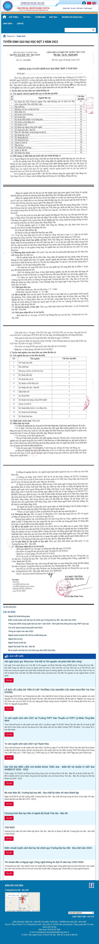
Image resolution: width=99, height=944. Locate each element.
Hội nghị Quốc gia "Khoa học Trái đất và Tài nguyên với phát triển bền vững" (43, 661)
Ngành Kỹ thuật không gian (19, 616)
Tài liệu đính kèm (9, 607)
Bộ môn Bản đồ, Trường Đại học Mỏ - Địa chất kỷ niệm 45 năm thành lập (42, 792)
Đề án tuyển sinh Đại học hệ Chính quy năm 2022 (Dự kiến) (31, 650)
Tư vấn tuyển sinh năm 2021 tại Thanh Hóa (27, 744)
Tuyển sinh (40, 17)
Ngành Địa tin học (15, 639)
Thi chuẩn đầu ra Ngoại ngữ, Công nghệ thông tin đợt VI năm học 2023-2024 (44, 862)
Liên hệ (20, 24)
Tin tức (27, 17)
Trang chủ (10, 36)
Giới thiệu (14, 17)
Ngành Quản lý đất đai (17, 643)
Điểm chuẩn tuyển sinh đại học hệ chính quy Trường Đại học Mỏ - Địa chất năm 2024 (42, 620)
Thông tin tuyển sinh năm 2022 (20, 631)
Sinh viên (8, 24)
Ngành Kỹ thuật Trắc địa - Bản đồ (21, 647)
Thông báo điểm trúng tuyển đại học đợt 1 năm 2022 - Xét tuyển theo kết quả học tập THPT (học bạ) (48, 624)
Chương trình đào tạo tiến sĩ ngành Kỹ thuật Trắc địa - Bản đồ (36, 813)
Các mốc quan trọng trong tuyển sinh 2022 (25, 628)
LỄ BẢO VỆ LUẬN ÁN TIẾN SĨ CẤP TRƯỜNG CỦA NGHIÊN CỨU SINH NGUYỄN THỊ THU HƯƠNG (49, 691)
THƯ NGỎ (10, 827)
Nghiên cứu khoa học (72, 17)
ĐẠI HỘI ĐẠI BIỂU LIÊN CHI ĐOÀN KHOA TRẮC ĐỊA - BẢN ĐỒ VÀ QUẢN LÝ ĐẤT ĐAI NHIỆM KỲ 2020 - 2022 (49, 768)
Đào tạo (53, 17)
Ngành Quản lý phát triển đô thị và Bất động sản (27, 635)
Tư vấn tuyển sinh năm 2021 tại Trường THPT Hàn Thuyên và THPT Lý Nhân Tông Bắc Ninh (49, 719)
